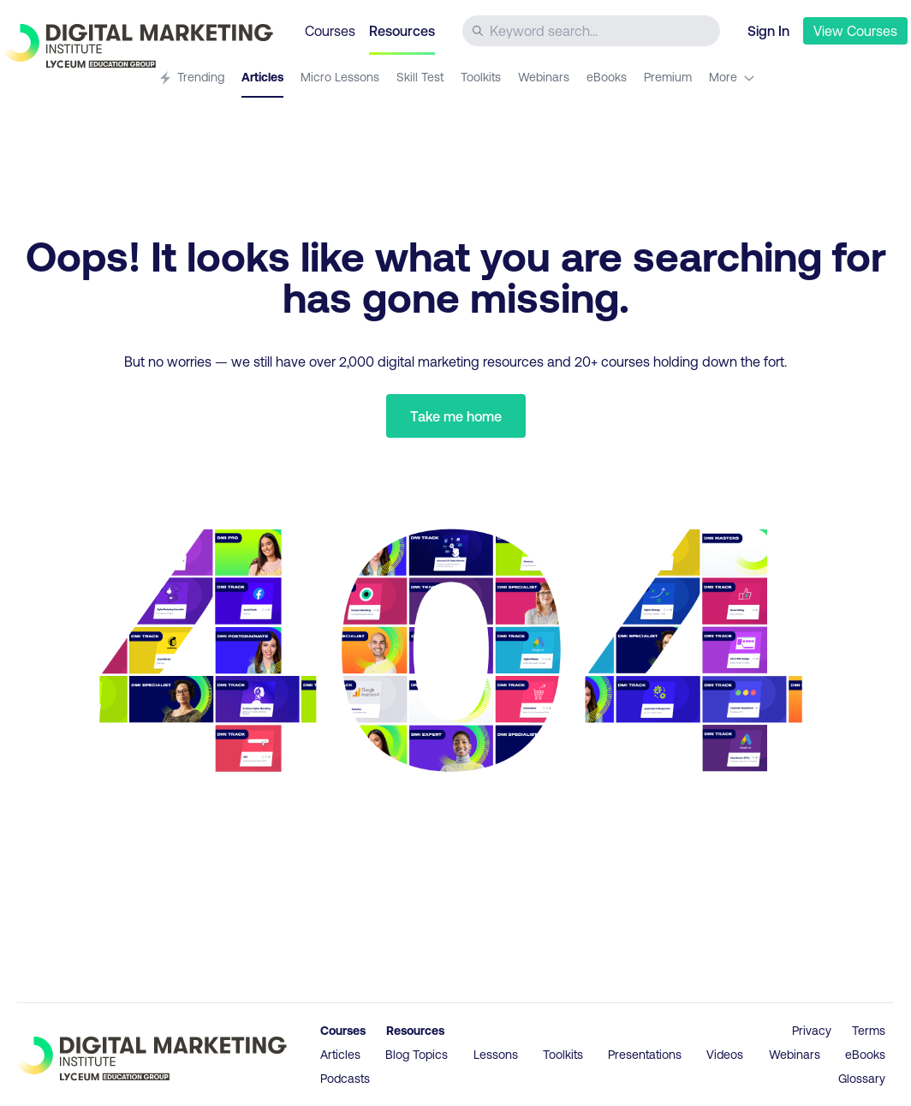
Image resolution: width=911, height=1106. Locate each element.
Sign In (768, 30)
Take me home (456, 416)
